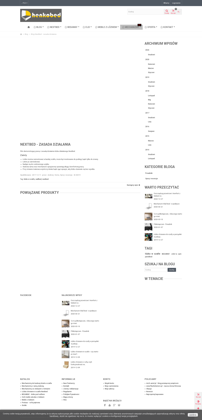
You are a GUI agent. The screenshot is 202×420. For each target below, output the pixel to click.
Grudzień (151, 55)
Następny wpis (133, 185)
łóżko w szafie (29, 179)
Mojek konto (108, 383)
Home (57, 175)
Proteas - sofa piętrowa (30, 403)
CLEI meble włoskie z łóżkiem (32, 397)
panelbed (148, 257)
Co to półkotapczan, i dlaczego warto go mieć (168, 215)
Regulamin (67, 392)
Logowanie (176, 3)
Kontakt (168, 27)
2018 (147, 91)
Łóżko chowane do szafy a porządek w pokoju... (168, 235)
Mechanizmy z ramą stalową (32, 386)
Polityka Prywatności (70, 394)
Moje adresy (108, 389)
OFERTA (151, 27)
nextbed (45, 179)
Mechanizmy (131, 27)
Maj (149, 100)
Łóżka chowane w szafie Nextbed (34, 392)
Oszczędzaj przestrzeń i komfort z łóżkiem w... (167, 195)
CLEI (87, 27)
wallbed (38, 179)
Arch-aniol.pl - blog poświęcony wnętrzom (161, 383)
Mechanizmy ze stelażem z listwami (35, 389)
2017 (147, 113)
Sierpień (151, 131)
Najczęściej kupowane (154, 394)
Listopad (151, 96)
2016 (147, 127)
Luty (149, 122)
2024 (147, 50)
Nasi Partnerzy (68, 383)
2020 (147, 59)
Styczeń (151, 72)
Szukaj (171, 270)
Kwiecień (151, 64)
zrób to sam (176, 254)
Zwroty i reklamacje (70, 389)
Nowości (149, 392)
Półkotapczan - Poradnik (163, 224)
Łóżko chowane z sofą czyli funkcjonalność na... (81, 363)
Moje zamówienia (110, 386)
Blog (39, 27)
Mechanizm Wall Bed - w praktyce (166, 204)
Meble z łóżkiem (107, 27)
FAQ (64, 400)
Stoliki (23, 405)
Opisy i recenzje (66, 175)
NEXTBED (54, 27)
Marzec (151, 68)
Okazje (148, 389)
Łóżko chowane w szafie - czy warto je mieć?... (84, 353)
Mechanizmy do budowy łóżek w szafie (36, 383)
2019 (147, 77)
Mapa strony (67, 397)
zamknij (192, 415)
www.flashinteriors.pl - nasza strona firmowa (163, 386)
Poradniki (149, 173)
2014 (147, 150)
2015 (147, 136)
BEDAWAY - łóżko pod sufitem (32, 394)
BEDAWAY (72, 27)
